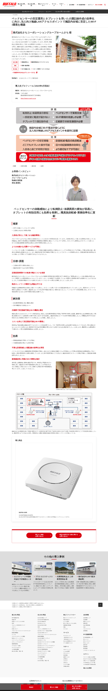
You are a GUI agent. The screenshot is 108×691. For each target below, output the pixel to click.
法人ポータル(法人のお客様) (89, 659)
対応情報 (65, 655)
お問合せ (65, 659)
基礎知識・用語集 (67, 625)
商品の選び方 (66, 619)
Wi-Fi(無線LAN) (15, 617)
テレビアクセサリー (16, 647)
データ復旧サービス (68, 643)
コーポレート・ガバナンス (89, 650)
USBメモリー (15, 629)
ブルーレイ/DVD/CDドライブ (18, 625)
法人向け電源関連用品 (43, 649)
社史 (84, 627)
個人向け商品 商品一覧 (17, 651)
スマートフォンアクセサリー (18, 640)
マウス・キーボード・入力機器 (18, 636)
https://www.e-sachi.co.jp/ (28, 98)
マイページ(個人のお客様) (89, 657)
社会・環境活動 (86, 625)
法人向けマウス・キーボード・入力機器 (46, 642)
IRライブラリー (86, 641)
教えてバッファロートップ (69, 617)
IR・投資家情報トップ (88, 637)
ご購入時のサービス (68, 637)
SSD (13, 623)
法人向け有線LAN (42, 621)
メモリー (14, 627)
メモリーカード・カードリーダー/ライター (21, 631)
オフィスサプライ (42, 655)
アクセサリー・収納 (16, 645)
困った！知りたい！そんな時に (70, 623)
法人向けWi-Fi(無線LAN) (43, 619)
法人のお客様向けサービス (69, 641)
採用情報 (85, 631)
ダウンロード (66, 653)
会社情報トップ (86, 617)
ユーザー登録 (66, 664)
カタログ (65, 660)
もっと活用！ (66, 621)
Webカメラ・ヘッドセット (17, 638)
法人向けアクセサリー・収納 (44, 651)
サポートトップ (67, 649)
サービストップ (67, 635)
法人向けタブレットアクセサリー (45, 647)
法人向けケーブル (42, 640)
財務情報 (85, 646)
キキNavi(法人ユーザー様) (89, 662)
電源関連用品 (15, 643)
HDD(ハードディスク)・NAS (18, 621)
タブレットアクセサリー (17, 642)
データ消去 (40, 658)
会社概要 (85, 619)
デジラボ (65, 629)
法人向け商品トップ (42, 617)
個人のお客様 (87, 668)
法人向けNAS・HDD (42, 625)
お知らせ (65, 662)
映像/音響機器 (15, 632)
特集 (64, 627)
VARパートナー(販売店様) (89, 660)
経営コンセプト (86, 621)
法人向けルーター (42, 623)
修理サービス (66, 657)
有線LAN (14, 619)
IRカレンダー (86, 643)
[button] (39, 535)
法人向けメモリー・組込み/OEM (45, 631)
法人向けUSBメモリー (43, 632)
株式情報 (85, 648)
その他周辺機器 (15, 649)
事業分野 (85, 623)
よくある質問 (66, 651)
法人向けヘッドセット (43, 643)
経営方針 (85, 645)
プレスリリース (86, 629)
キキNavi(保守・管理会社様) (89, 664)
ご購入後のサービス (68, 639)
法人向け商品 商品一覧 (43, 660)
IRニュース (85, 639)
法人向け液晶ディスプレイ (44, 638)
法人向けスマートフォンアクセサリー (46, 645)
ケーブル (14, 634)
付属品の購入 (66, 666)
